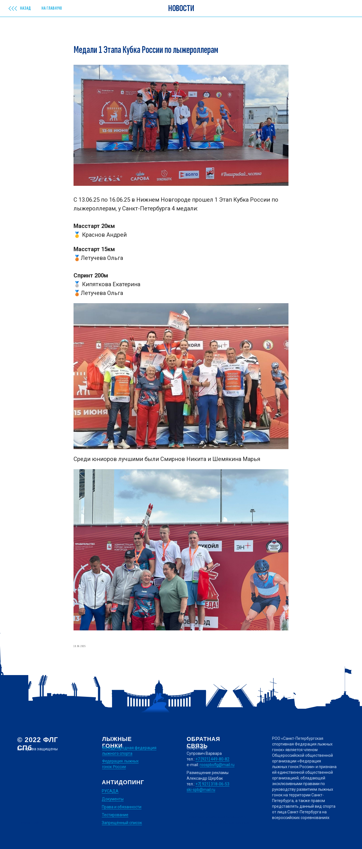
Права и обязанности (121, 807)
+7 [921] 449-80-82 (212, 759)
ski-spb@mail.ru (201, 789)
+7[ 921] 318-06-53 (212, 784)
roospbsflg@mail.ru (217, 764)
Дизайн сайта (30, 822)
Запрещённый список (122, 822)
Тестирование (115, 815)
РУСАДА (110, 791)
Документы (113, 799)
